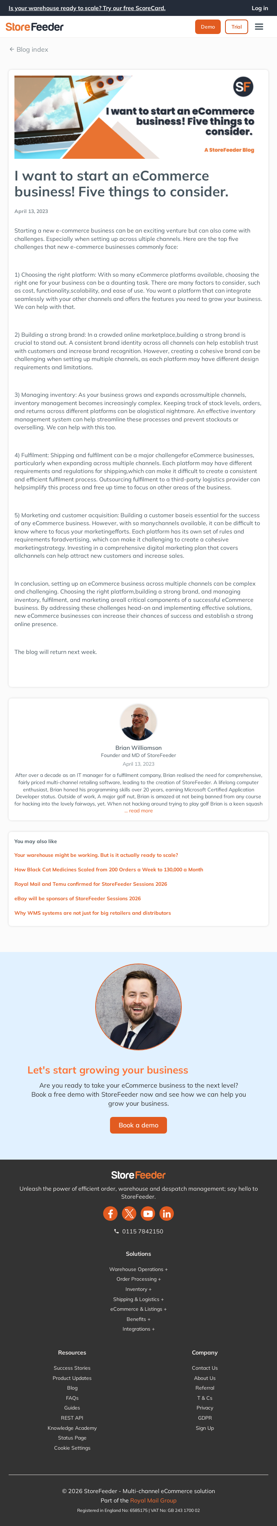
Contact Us (205, 1368)
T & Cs (204, 1398)
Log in (260, 8)
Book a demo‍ (138, 1125)
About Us (205, 1378)
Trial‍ (237, 27)
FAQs (72, 1398)
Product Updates (72, 1378)
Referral (204, 1388)
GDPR (205, 1418)
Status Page (72, 1437)
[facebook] (110, 1213)
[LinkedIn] (166, 1213)
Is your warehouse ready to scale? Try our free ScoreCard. (87, 8)
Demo (208, 27)
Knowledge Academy (72, 1428)
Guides (72, 1407)
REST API (72, 1418)
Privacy (205, 1407)
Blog (72, 1388)
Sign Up (205, 1428)
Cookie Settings (72, 1448)
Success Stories (72, 1368)
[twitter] (129, 1213)
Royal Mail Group (153, 1500)
